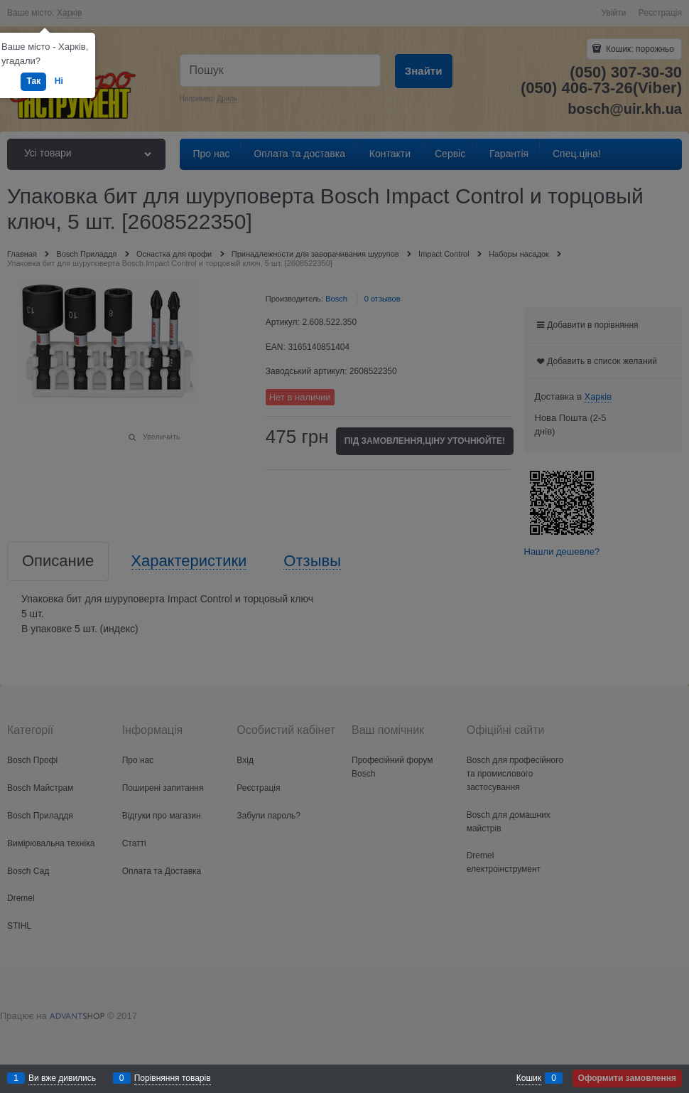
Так (33, 81)
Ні (59, 81)
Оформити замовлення (627, 1078)
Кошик (528, 1078)
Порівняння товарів (172, 1078)
